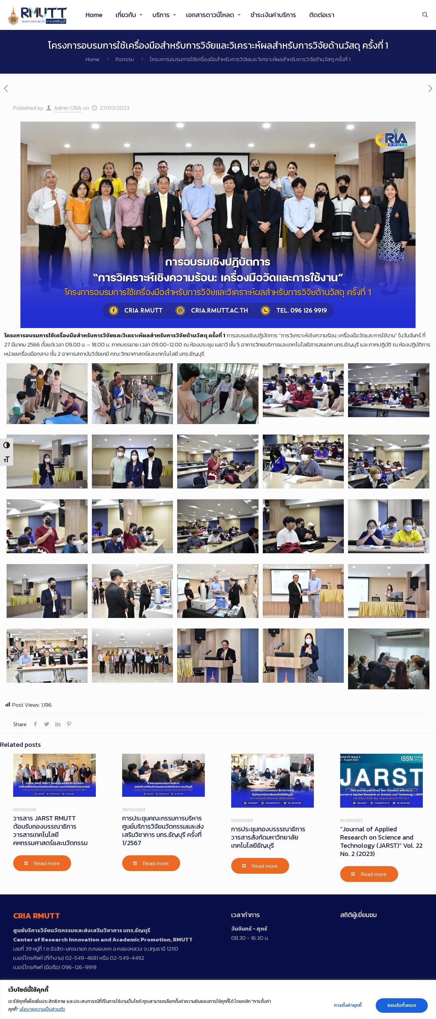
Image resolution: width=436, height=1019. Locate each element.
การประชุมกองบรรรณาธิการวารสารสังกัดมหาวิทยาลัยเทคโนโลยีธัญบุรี (268, 837)
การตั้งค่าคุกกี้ (348, 1005)
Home (92, 59)
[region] (218, 999)
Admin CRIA (68, 108)
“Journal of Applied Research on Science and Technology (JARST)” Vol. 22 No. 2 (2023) (381, 841)
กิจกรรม (124, 59)
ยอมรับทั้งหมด (401, 1005)
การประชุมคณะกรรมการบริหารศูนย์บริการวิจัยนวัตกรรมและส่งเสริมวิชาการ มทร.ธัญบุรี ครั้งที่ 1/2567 (163, 830)
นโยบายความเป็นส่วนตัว (42, 1009)
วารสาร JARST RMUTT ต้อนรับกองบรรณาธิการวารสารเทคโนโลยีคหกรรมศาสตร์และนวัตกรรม (50, 830)
